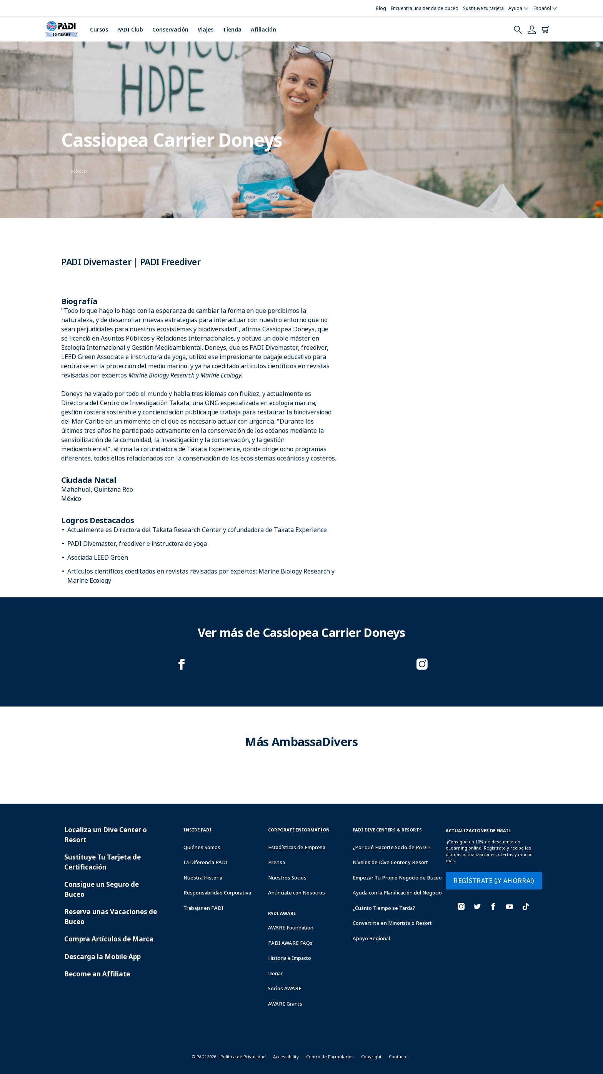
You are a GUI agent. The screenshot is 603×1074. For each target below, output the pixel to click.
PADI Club (130, 29)
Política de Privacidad (243, 1056)
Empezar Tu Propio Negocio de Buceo (397, 877)
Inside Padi (197, 830)
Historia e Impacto (289, 957)
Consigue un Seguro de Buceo (101, 889)
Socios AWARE (285, 988)
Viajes (205, 29)
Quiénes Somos (201, 847)
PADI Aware (282, 913)
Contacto (398, 1056)
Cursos (99, 29)
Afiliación (263, 29)
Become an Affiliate (97, 973)
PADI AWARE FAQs (290, 942)
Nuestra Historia (202, 877)
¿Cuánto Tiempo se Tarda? (384, 907)
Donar (275, 973)
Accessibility (286, 1056)
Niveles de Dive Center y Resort (390, 862)
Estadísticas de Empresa (296, 847)
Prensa (276, 862)
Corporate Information (299, 830)
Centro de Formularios (330, 1056)
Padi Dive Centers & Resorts (387, 830)
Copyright (371, 1056)
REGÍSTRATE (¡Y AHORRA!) (493, 880)
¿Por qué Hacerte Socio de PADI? (392, 847)
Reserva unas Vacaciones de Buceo (110, 916)
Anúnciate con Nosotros (296, 892)
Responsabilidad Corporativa (217, 892)
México (79, 171)
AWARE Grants (285, 1003)
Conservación (170, 29)
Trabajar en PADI (203, 907)
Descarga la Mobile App (102, 956)
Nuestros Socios (287, 877)
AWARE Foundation (290, 927)
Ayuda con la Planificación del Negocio (397, 892)
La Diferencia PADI (205, 862)
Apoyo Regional (371, 938)
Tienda (232, 29)
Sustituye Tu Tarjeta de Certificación (102, 862)
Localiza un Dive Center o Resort (105, 834)
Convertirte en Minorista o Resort (392, 922)
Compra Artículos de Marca (108, 938)
